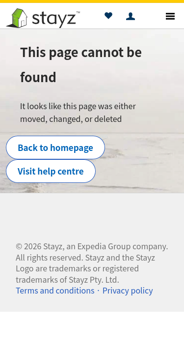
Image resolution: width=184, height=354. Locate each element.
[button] (108, 17)
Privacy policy (128, 290)
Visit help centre (51, 171)
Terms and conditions (55, 290)
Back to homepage (55, 147)
